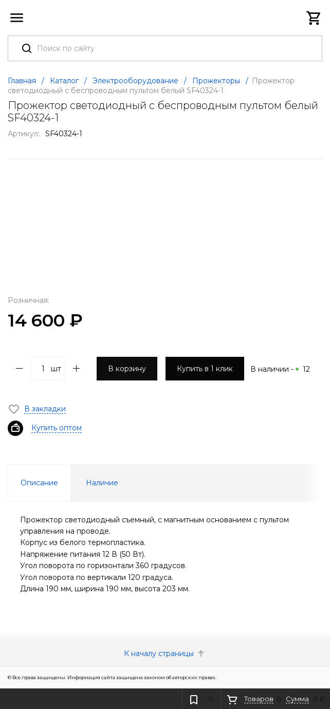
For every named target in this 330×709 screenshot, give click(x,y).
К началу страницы (165, 653)
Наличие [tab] (102, 482)
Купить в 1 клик (205, 368)
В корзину (127, 368)
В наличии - (280, 369)
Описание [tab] (39, 482)
